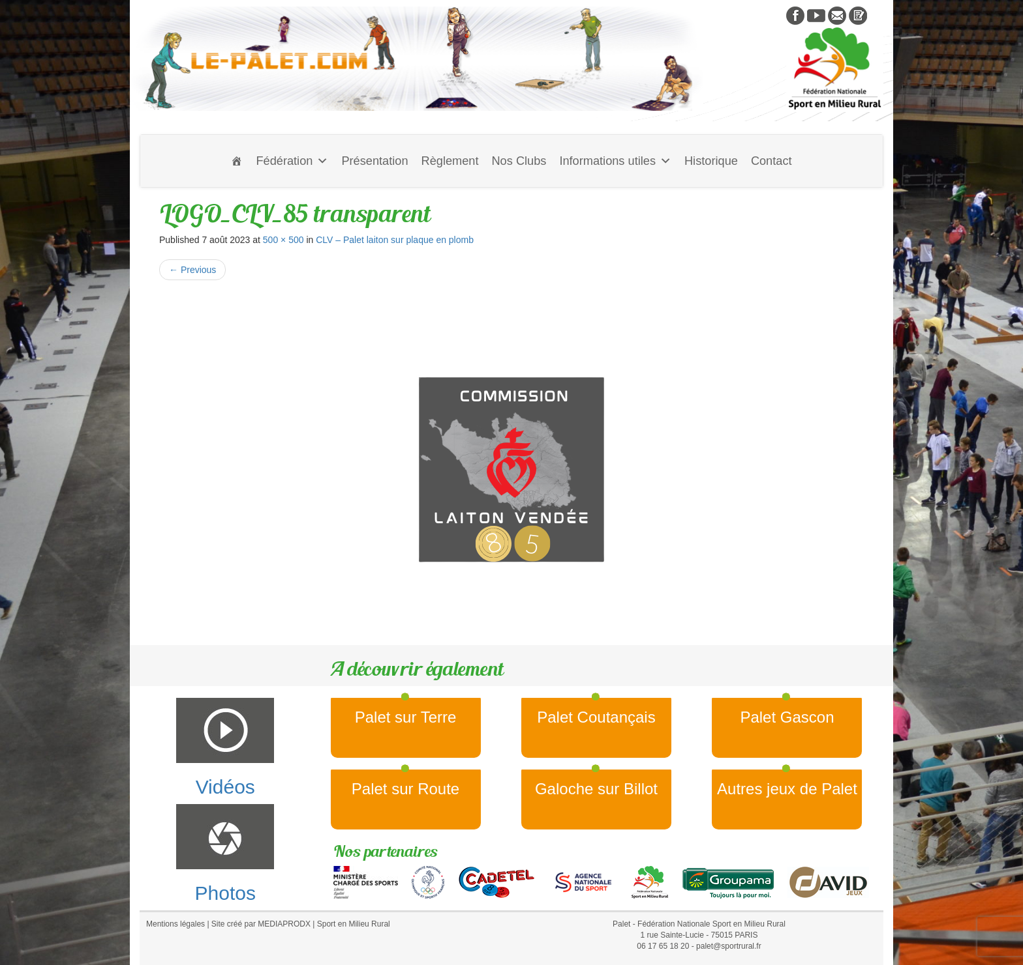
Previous (192, 270)
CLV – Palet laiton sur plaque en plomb (395, 240)
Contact (771, 160)
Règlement (450, 160)
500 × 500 (283, 240)
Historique (711, 160)
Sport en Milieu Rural (353, 924)
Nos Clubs (518, 160)
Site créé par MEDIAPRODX (261, 924)
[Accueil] (236, 161)
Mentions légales (175, 924)
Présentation (374, 160)
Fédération (292, 161)
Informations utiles (615, 161)
